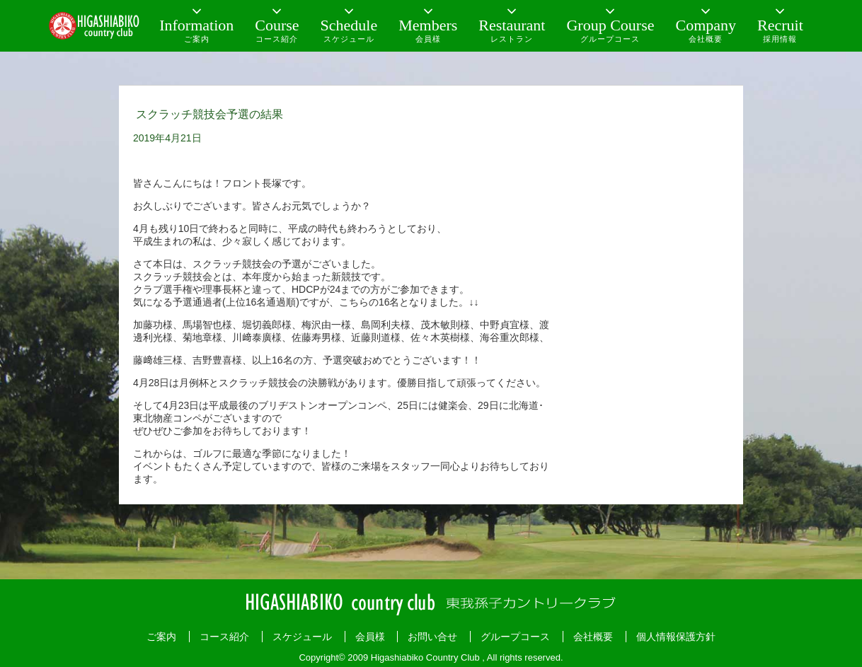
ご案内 (161, 636)
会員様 (370, 636)
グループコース (515, 636)
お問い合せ (432, 636)
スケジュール (302, 636)
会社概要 (593, 636)
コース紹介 (224, 636)
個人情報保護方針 (676, 636)
